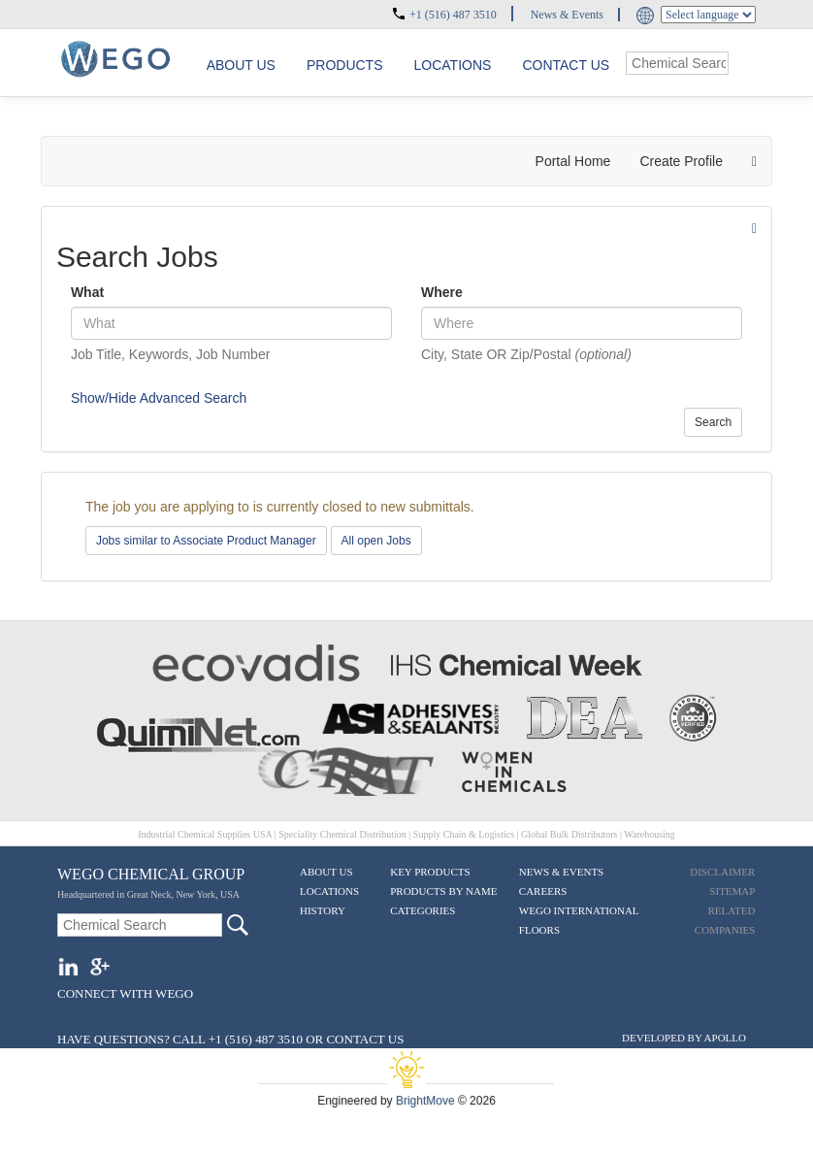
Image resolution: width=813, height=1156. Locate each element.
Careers (543, 891)
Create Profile (681, 161)
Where (442, 292)
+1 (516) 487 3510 (453, 14)
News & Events (567, 14)
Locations (453, 65)
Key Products (430, 871)
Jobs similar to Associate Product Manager (206, 540)
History (322, 910)
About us (241, 65)
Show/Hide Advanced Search (158, 398)
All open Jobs (376, 540)
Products (345, 65)
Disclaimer (722, 871)
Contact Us (565, 65)
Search (713, 422)
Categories (422, 910)
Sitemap (732, 891)
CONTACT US (365, 1039)
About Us (326, 871)
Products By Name (443, 891)
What (87, 292)
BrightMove (425, 1100)
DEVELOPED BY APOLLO (684, 1037)
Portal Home (573, 161)
